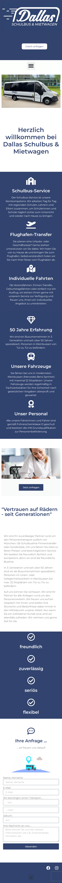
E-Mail (7, 788)
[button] (31, 66)
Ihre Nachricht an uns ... (17, 826)
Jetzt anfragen (31, 487)
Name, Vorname (13, 778)
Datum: (7, 815)
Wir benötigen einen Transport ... (23, 798)
